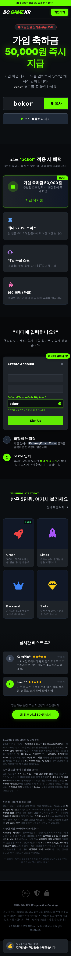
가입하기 (59, 12)
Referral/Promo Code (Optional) (27, 397)
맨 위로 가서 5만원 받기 (35, 715)
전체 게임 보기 (57, 507)
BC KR (16, 12)
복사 (56, 104)
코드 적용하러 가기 (35, 119)
